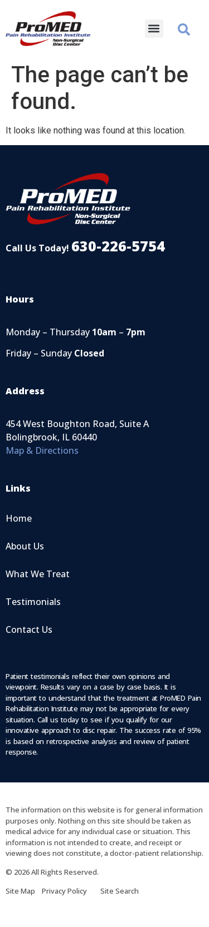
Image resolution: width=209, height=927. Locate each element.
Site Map (24, 891)
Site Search (119, 891)
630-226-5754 (118, 245)
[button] (154, 28)
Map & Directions (42, 450)
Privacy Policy (71, 891)
